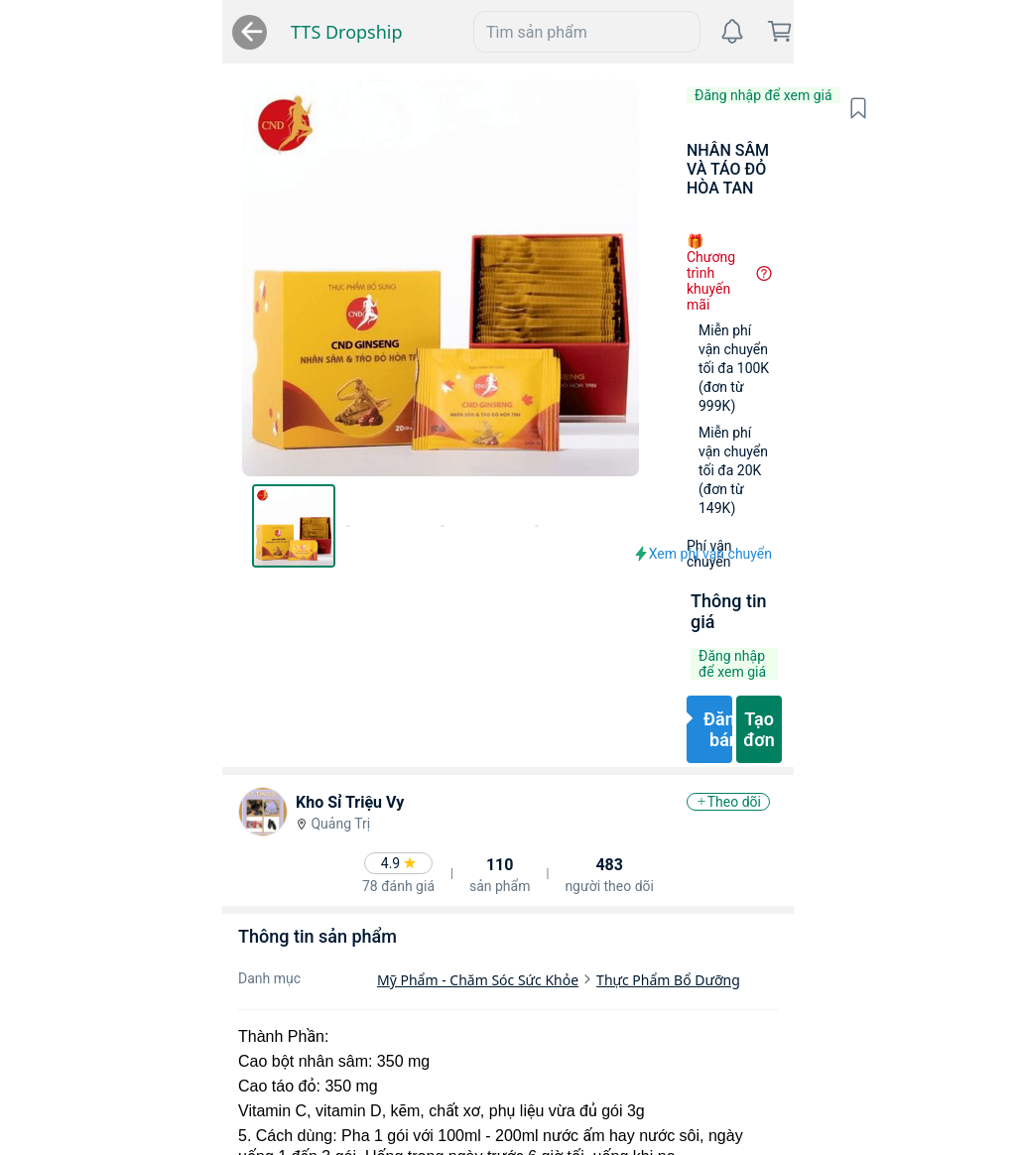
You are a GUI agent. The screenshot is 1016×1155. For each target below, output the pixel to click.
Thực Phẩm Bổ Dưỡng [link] (462, 781)
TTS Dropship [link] (88, 32)
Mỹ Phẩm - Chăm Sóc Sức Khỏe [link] (271, 781)
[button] (970, 108)
